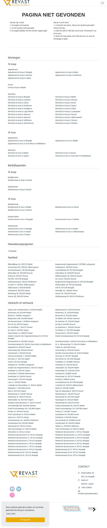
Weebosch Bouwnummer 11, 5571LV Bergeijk (72, 435)
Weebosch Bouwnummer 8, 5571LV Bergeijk (72, 446)
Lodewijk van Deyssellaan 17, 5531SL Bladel (25, 385)
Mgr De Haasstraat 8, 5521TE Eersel (69, 391)
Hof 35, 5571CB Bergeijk (64, 288)
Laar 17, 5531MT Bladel (17, 382)
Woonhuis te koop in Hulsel (65, 108)
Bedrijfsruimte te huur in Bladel (19, 207)
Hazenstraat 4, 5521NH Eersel (19, 353)
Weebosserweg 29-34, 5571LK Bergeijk (70, 455)
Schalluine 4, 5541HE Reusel (66, 417)
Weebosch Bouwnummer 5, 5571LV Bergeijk (25, 444)
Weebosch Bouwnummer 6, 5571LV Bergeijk (72, 444)
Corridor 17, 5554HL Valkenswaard (21, 285)
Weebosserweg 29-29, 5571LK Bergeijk (70, 452)
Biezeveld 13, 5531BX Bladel (66, 316)
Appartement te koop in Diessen (20, 75)
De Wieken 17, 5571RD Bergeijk (67, 330)
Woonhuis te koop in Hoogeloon (20, 108)
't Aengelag (12, 251)
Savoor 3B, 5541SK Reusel (18, 296)
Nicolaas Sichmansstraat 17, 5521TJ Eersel (24, 403)
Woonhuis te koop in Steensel (19, 117)
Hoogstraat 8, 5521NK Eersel (66, 267)
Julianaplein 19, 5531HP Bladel (67, 368)
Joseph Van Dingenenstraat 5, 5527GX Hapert (25, 368)
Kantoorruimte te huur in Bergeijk (20, 219)
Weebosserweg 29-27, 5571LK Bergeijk (70, 449)
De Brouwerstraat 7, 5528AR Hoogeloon (23, 321)
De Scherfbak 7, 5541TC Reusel (20, 327)
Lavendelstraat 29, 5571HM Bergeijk (69, 270)
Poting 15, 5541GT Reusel (18, 276)
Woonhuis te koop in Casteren (19, 100)
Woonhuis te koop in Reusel (65, 114)
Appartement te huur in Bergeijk (20, 141)
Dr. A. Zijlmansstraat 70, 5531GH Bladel (70, 344)
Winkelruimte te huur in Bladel (66, 229)
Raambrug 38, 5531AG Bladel (19, 293)
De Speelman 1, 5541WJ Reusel (67, 327)
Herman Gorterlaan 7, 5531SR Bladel (22, 356)
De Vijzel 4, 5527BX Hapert (18, 330)
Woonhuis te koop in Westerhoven (21, 123)
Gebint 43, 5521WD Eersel (65, 347)
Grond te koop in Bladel (17, 87)
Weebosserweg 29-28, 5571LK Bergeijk (23, 452)
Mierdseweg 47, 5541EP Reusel (20, 394)
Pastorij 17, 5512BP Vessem (66, 411)
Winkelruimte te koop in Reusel (19, 190)
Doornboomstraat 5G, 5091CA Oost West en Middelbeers (29, 344)
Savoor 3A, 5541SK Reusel (65, 293)
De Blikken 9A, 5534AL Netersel (67, 318)
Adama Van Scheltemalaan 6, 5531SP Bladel (25, 310)
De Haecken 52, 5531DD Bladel (67, 321)
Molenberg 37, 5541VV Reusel (19, 397)
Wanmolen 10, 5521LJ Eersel (19, 432)
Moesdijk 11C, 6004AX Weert (66, 290)
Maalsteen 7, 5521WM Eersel (19, 388)
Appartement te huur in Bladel (66, 141)
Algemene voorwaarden (64, 522)
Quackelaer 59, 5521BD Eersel (67, 414)
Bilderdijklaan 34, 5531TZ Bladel (20, 264)
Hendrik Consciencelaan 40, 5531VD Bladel (71, 353)
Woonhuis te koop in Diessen (66, 100)
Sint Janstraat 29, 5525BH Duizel (67, 420)
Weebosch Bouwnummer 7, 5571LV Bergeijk (25, 446)
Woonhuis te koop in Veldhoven (20, 120)
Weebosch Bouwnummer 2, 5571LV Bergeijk (72, 438)
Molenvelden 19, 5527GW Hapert (20, 400)
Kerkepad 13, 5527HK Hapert (19, 371)
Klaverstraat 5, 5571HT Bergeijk (20, 379)
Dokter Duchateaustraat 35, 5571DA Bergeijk (72, 336)
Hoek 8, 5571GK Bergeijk (17, 362)
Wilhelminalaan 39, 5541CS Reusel (68, 276)
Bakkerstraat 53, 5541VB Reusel (67, 310)
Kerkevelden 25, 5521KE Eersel (67, 371)
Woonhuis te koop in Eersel (65, 103)
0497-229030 (87, 487)
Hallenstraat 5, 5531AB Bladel (19, 288)
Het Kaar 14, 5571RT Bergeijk (66, 356)
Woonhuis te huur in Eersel (65, 153)
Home (58, 517)
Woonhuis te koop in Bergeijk (19, 97)
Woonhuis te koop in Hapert (65, 106)
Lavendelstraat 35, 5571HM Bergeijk (69, 382)
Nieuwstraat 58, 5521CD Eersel (67, 403)
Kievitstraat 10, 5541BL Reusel (19, 376)
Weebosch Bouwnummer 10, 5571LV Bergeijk (25, 435)
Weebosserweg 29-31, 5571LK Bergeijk (23, 455)
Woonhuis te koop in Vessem (66, 120)
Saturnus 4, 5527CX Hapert (18, 417)
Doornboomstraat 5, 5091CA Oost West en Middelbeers (76, 341)
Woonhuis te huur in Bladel (18, 153)
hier (84, 36)
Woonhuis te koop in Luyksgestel (67, 111)
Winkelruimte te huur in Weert (19, 235)
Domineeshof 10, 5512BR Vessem (21, 341)
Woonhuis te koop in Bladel (65, 97)
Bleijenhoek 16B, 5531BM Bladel (20, 318)
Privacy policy (61, 524)
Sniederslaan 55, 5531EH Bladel (67, 423)
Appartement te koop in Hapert (19, 78)
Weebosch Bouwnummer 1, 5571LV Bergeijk (72, 432)
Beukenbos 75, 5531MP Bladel (67, 313)
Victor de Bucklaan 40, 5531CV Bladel (69, 429)
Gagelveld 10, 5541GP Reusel (19, 347)
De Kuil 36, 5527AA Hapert (18, 324)
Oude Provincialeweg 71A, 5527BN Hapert (71, 409)
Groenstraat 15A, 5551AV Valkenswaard (23, 267)
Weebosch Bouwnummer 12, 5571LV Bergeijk (25, 438)
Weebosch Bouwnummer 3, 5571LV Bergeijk (25, 441)
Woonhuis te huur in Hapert (18, 156)
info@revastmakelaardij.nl (88, 494)
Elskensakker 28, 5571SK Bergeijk (68, 285)
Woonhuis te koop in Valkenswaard (68, 117)
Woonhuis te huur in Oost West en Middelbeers (73, 156)
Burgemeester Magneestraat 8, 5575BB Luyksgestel (75, 264)
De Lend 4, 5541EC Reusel (65, 279)
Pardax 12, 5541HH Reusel (18, 411)
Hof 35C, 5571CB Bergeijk (18, 279)
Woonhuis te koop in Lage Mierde (20, 111)
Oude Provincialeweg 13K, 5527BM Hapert (24, 409)
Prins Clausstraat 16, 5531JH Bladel (21, 414)
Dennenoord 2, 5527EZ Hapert (67, 333)
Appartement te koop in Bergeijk (20, 72)
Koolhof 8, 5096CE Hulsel (65, 379)
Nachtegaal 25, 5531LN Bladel (66, 400)
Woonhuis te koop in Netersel (19, 114)
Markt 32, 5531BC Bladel (64, 388)
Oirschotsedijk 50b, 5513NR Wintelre (22, 406)
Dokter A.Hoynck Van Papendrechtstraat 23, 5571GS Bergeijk (28, 337)
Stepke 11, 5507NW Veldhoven (67, 426)
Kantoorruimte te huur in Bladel (67, 219)
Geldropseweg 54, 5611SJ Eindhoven (22, 282)
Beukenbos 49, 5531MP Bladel (19, 313)
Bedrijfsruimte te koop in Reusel (20, 180)
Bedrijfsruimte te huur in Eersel (67, 207)
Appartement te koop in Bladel (66, 72)
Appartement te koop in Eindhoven (68, 75)
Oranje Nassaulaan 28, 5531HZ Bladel (70, 406)
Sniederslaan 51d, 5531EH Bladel (20, 423)
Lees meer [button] (10, 513)
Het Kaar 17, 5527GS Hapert (19, 359)
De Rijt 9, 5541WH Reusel (65, 324)
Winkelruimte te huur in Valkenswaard (69, 232)
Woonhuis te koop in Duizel (18, 103)
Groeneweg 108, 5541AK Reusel (20, 350)
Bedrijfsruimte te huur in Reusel (20, 210)
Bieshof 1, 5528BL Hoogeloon (19, 316)
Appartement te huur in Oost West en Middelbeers (27, 144)
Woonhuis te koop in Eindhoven (20, 106)
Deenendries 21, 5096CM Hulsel (20, 333)
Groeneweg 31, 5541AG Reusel (67, 350)
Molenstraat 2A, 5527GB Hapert (67, 397)
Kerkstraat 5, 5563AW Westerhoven (21, 373)
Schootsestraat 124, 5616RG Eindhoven (23, 420)
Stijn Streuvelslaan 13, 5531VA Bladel (22, 429)
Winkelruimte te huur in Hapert (19, 232)
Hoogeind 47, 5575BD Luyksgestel (21, 365)
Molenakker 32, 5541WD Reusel (67, 273)
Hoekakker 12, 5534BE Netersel (67, 362)
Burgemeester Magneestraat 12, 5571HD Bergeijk (74, 282)
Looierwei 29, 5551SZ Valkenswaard (69, 385)
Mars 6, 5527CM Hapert (17, 391)
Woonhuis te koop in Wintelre (66, 123)
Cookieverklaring (62, 527)
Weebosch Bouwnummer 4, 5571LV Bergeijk (72, 441)
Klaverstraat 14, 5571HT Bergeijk (67, 376)
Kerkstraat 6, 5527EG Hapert (19, 290)
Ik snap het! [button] (25, 520)
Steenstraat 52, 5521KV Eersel (19, 426)
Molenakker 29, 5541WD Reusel (20, 273)
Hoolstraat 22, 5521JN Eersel (66, 365)
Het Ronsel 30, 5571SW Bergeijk (67, 359)
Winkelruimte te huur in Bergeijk (20, 229)
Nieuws (59, 519)
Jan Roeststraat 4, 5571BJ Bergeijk (21, 270)
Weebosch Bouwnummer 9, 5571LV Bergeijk (25, 449)
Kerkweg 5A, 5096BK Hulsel (66, 373)
